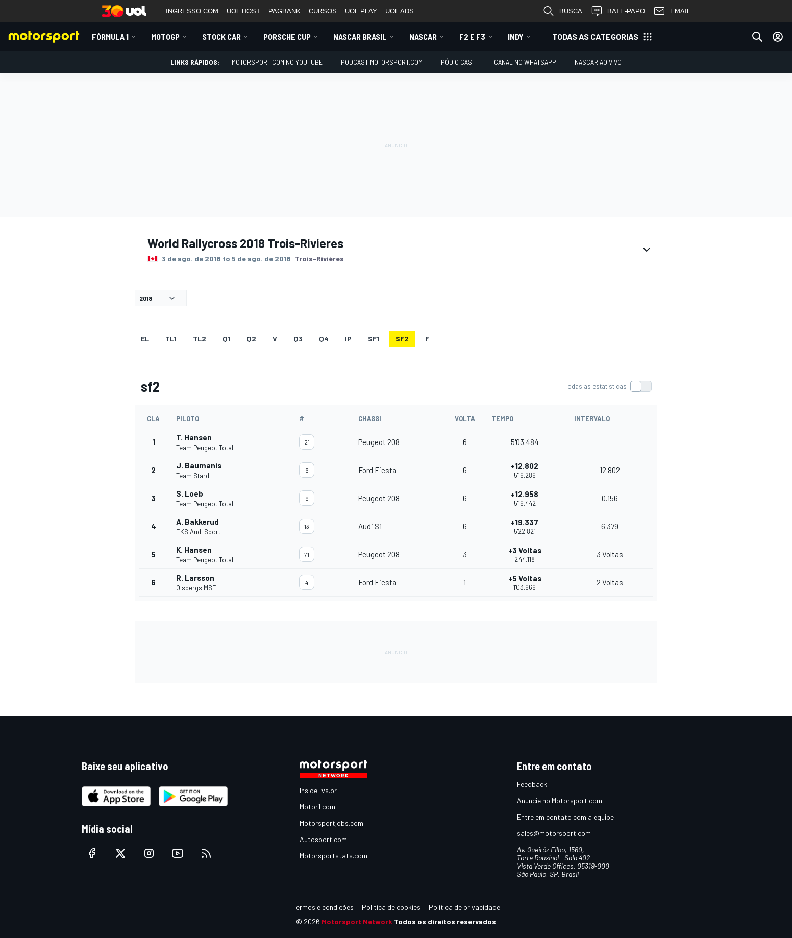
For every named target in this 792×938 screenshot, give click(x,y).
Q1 (226, 338)
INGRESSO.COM (192, 11)
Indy (516, 36)
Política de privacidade (464, 907)
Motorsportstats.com (333, 855)
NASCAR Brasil (360, 36)
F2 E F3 (472, 36)
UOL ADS (399, 11)
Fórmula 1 (110, 36)
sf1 (373, 338)
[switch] (607, 386)
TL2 (199, 338)
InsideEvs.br (318, 790)
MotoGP (165, 36)
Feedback (532, 784)
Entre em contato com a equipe (565, 816)
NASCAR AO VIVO (598, 62)
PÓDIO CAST (458, 62)
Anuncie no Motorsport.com (559, 800)
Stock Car (221, 36)
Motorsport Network (356, 921)
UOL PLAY (361, 11)
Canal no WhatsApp (525, 62)
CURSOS (323, 11)
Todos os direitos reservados (445, 921)
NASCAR (423, 36)
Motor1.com (317, 806)
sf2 (402, 338)
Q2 (251, 338)
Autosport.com (323, 839)
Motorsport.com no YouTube (277, 62)
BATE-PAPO (617, 11)
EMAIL (671, 11)
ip (348, 338)
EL (145, 338)
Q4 (324, 338)
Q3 (298, 338)
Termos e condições (323, 907)
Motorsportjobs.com (331, 823)
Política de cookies (391, 907)
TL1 (171, 338)
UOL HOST (243, 11)
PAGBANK (284, 11)
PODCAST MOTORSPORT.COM (382, 62)
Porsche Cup (287, 36)
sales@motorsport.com (554, 833)
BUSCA (562, 11)
